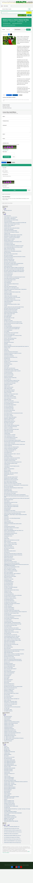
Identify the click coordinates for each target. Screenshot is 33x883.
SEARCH (28, 12)
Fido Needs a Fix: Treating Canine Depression (11, 361)
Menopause (6, 475)
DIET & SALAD (6, 755)
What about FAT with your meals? (9, 656)
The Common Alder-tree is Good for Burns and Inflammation (13, 595)
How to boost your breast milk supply (9, 410)
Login (29, 15)
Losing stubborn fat (7, 464)
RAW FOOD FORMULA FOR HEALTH (9, 787)
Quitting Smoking (6, 538)
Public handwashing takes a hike (9, 534)
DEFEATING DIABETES (7, 754)
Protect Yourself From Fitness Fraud (9, 531)
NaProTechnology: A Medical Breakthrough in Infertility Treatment (13, 487)
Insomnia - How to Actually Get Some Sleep (10, 426)
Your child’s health (6, 708)
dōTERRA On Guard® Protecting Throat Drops (11, 723)
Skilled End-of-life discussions (8, 557)
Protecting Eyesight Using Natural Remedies (10, 533)
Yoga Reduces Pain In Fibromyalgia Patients (10, 702)
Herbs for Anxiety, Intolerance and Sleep (10, 396)
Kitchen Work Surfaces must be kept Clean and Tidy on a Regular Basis (14, 441)
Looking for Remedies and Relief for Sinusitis (10, 463)
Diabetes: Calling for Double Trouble (9, 313)
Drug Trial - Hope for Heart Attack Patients (10, 338)
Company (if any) (6, 120)
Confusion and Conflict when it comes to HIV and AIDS (12, 297)
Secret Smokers (6, 549)
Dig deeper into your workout (8, 320)
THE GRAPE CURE (7, 807)
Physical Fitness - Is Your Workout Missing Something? (12, 518)
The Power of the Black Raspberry (9, 607)
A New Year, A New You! (7, 226)
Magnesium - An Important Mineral (9, 468)
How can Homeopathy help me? (8, 403)
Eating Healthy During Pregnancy (9, 342)
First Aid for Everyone (7, 362)
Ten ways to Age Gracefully (8, 588)
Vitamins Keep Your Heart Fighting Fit (9, 641)
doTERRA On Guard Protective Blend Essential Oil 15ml (12, 732)
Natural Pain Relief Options (8, 490)
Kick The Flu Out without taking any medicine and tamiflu (12, 440)
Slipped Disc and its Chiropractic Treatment (10, 561)
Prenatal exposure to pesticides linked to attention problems (13, 523)
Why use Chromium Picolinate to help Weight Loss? (11, 698)
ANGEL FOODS (6, 747)
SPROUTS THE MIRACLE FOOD (9, 800)
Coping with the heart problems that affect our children (12, 304)
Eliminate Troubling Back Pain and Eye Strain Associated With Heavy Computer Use (16, 346)
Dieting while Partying (7, 319)
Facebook (4, 162)
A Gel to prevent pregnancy (8, 221)
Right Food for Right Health (8, 545)
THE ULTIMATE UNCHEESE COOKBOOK (10, 811)
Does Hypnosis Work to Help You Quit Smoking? (11, 332)
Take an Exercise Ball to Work (8, 584)
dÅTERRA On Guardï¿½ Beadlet (9, 736)
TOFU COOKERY (6, 814)
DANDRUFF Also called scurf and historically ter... (11, 833)
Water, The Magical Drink (7, 645)
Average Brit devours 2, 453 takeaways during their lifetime (12, 251)
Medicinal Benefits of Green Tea (8, 474)
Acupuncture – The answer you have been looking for (12, 237)
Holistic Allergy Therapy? (7, 399)
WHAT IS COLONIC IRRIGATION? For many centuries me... (13, 840)
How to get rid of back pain (8, 411)
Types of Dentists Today (7, 633)
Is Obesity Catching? (7, 433)
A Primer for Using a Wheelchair (8, 229)
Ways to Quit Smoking (7, 648)
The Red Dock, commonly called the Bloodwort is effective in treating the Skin (15, 611)
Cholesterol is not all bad (7, 290)
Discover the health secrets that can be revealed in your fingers (13, 323)
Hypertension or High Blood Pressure (9, 418)
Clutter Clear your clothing (8, 293)
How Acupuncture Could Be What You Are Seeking (11, 402)
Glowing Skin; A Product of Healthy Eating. (10, 377)
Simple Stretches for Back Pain (8, 556)
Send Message (7, 156)
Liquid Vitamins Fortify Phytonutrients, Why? (10, 459)
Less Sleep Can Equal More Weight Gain (10, 449)
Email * (4, 134)
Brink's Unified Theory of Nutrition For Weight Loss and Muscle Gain (14, 267)
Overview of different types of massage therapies (11, 506)
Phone (4, 138)
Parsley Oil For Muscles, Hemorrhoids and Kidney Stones (12, 513)
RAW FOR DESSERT (7, 791)
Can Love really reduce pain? (8, 274)
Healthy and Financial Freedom (8, 387)
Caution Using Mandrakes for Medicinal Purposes (11, 283)
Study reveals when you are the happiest (10, 576)
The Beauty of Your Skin (7, 591)
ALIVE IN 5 (5, 746)
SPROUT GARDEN (7, 795)
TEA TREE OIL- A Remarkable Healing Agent (10, 587)
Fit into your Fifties (6, 365)
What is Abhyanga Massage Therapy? (9, 664)
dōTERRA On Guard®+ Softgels (9, 724)
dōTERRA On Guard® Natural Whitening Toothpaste (11, 721)
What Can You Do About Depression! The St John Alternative (13, 660)
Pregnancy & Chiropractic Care (8, 522)
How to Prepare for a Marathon (8, 415)
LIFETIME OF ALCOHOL (7, 455)
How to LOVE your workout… (8, 414)
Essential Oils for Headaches (8, 354)
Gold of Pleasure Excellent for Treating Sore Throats (11, 380)
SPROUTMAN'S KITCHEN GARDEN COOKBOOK (11, 796)
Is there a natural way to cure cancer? (9, 436)
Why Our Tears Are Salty (7, 697)
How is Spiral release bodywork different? (10, 404)
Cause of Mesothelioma (7, 282)
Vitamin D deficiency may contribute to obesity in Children (12, 640)
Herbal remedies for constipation (9, 395)
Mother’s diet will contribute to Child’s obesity (10, 482)
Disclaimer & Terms (20, 21)
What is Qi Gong (6, 682)
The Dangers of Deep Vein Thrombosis (9, 596)
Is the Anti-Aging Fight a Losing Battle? (9, 434)
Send (14, 190)
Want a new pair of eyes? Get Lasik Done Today (11, 644)
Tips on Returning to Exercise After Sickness (10, 625)
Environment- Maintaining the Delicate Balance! (11, 351)
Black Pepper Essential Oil (8, 716)
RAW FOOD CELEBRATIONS (8, 785)
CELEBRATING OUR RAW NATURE (9, 751)
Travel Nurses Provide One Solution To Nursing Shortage (12, 629)
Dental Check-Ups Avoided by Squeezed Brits (10, 312)
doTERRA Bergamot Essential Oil (9, 728)
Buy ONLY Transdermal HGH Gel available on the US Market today (14, 271)
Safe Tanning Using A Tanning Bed (9, 548)
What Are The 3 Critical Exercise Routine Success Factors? (12, 659)
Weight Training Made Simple (8, 652)
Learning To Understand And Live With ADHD (10, 448)
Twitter (8, 162)
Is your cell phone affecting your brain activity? (11, 437)
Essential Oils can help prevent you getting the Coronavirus (12, 353)
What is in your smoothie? (8, 674)
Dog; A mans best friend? (7, 336)
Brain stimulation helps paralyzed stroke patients (11, 264)
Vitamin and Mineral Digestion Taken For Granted (11, 637)
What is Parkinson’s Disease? (8, 679)
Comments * (5, 125)
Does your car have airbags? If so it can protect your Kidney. (13, 335)
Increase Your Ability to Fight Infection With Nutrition (11, 425)
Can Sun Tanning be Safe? (8, 275)
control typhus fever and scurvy (17, 23)
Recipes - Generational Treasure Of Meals (10, 542)
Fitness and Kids (6, 366)
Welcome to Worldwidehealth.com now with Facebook (12, 655)
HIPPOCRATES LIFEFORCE (8, 769)
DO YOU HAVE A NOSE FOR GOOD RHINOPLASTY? (12, 327)
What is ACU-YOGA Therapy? (8, 667)
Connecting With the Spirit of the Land (9, 298)
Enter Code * (5, 151)
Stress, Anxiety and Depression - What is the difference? (12, 573)
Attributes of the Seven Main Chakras (9, 249)
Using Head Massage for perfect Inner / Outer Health (11, 636)
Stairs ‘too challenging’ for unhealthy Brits (10, 569)
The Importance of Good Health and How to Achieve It (12, 603)
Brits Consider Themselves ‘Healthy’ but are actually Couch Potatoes (14, 270)
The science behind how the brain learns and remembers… (12, 615)
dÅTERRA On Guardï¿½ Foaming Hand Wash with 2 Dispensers (14, 738)
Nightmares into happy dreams (8, 499)
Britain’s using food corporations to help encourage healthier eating (14, 268)
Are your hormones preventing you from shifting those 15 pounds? (13, 245)
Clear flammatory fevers (6, 23)
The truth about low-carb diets (8, 621)
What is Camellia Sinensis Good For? (9, 671)
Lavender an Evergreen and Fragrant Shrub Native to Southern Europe (14, 444)
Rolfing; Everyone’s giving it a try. (9, 546)
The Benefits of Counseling (8, 592)
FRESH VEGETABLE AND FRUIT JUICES (10, 765)
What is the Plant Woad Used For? (9, 683)
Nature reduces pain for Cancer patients (10, 493)
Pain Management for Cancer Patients (9, 510)
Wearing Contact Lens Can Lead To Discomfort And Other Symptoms (14, 649)
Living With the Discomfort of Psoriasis (9, 460)
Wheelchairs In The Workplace (8, 690)
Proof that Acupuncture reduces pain (9, 526)
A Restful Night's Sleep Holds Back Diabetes (10, 230)
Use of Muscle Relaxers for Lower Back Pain (10, 634)
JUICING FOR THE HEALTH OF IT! (9, 773)
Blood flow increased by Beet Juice (9, 259)
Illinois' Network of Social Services (9, 422)
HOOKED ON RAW (7, 772)
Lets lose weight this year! (8, 452)
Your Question (5, 174)
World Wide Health (6, 9)
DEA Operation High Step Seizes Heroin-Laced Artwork (12, 308)
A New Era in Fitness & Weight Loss (9, 225)
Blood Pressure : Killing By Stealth (9, 260)
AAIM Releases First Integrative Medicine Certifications (12, 236)
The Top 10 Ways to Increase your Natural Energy (11, 618)
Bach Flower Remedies (7, 252)
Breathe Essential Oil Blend (8, 266)
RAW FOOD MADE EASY (8, 789)
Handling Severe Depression (8, 384)
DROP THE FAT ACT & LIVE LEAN (9, 757)
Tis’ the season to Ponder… (8, 626)
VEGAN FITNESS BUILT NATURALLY (9, 815)
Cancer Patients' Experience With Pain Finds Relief (11, 278)
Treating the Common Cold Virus (9, 630)
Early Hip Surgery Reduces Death (9, 339)
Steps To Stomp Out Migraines (8, 572)
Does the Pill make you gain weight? (9, 334)
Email (13, 162)
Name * (4, 116)
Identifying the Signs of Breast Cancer (9, 421)
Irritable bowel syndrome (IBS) (8, 430)
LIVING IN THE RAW (7, 776)
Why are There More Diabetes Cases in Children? (11, 693)
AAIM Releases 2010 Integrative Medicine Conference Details (13, 234)
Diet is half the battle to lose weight (9, 317)
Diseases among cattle (7, 324)
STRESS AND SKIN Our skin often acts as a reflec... (11, 828)
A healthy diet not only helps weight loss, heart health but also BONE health (15, 222)
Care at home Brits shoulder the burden (10, 279)
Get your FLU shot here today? (8, 373)
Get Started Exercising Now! (8, 372)
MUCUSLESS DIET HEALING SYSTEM (10, 780)
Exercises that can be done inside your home (10, 357)
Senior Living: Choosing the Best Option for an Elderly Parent (13, 553)
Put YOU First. (6, 537)
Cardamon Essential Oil (7, 717)
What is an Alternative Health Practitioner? (10, 668)
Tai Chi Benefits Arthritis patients (9, 581)
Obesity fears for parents (7, 503)
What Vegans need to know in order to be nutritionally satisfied (13, 686)
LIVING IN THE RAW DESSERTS (9, 777)
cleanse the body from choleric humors (9, 25)
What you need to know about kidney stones (10, 687)
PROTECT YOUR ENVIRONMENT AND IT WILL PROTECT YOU (13, 530)
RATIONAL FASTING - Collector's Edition (10, 784)
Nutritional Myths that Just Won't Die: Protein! (10, 502)
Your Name (4, 167)
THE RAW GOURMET (7, 810)
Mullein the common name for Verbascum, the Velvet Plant (12, 483)
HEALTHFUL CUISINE (7, 766)
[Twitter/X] (11, 34)
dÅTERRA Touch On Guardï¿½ (9, 739)
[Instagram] (16, 867)
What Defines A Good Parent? (8, 663)
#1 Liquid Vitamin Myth (7, 215)
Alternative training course (8, 210)
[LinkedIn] (19, 867)
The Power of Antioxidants (8, 606)
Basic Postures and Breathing (8, 255)
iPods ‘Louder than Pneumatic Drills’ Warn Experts (11, 429)
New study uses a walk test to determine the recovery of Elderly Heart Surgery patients (16, 498)
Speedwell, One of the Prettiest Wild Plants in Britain (11, 566)
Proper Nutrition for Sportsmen (8, 529)
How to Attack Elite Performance (9, 407)
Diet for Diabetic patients (7, 316)
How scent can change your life (8, 406)
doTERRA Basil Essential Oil (8, 727)
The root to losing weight (7, 614)
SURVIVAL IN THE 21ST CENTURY (9, 803)
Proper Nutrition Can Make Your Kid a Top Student (11, 527)
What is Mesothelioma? (7, 675)
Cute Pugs (5, 305)
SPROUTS (5, 799)
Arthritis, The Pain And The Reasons (9, 248)
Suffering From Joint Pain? (8, 577)
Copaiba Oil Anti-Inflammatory (8, 301)
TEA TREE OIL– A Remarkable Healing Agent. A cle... (12, 826)
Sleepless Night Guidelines (8, 560)
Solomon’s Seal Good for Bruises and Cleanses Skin (11, 563)
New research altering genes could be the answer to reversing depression (15, 494)
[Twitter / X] (14, 867)
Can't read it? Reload (5, 184)
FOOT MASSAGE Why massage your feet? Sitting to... (12, 837)
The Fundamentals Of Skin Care (9, 599)
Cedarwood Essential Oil (7, 720)
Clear (29, 190)
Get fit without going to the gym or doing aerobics (11, 369)
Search (28, 29)
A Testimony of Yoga (7, 233)
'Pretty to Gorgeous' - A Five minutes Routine (10, 217)
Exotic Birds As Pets (7, 358)
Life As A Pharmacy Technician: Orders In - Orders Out (12, 453)
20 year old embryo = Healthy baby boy (10, 218)
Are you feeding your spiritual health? (9, 244)
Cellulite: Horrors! (6, 285)
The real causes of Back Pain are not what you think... (12, 610)
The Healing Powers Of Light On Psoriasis (10, 602)
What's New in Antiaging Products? (9, 689)
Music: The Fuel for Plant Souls (8, 486)
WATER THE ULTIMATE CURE (8, 819)
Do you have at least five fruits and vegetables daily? (11, 328)
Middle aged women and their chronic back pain (11, 479)
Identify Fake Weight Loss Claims (9, 419)
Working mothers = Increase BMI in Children (10, 701)
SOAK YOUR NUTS (7, 792)
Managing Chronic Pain (7, 471)
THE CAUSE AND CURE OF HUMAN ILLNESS (11, 806)
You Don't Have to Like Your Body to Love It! (10, 704)
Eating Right (6, 343)
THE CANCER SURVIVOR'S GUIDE (9, 804)
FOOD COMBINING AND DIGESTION (9, 761)
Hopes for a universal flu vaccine (9, 400)
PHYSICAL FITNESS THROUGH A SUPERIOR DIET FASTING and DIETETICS (16, 781)
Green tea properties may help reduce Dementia (11, 381)
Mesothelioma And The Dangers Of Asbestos (10, 478)
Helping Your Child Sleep (7, 392)
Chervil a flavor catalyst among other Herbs (10, 286)
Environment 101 (6, 350)
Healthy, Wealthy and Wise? (8, 388)
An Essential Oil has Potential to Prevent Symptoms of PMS (13, 241)
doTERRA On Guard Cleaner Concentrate (10, 731)
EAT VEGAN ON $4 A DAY (8, 758)
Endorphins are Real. (7, 347)
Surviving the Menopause (7, 580)
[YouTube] (21, 867)
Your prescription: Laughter (8, 709)
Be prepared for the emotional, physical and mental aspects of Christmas (14, 256)
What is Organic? (6, 678)
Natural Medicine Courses (8, 489)
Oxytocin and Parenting (7, 507)
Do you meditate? (6, 331)
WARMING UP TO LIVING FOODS (9, 818)
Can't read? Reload (5, 149)
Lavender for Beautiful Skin (8, 445)
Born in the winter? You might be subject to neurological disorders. (13, 263)
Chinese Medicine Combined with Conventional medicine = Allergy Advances (15, 289)
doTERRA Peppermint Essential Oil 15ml (10, 735)
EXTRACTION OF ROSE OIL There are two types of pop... (12, 842)
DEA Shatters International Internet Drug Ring (10, 309)
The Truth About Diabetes (8, 619)
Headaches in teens (7, 385)
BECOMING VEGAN (7, 750)
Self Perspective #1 (7, 552)
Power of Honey (6, 519)
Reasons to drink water (7, 541)
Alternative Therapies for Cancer (9, 240)
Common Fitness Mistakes (8, 294)
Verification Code (6, 143)
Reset (14, 156)
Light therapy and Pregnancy (8, 456)
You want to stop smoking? (8, 705)
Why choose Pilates (7, 694)
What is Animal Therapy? (7, 670)
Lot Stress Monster (7, 467)
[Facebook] (9, 34)
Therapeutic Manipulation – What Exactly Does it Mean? (12, 622)
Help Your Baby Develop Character (9, 391)
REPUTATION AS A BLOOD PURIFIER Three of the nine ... (12, 835)
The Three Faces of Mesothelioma (9, 617)
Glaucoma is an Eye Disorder (8, 376)
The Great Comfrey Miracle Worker (9, 600)
